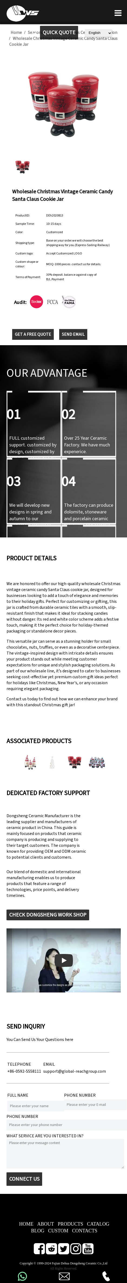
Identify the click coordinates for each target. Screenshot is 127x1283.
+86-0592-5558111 (24, 1071)
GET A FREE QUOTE (33, 334)
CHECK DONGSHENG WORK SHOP (47, 915)
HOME (26, 1224)
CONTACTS (85, 1230)
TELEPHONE (19, 1064)
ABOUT (45, 1224)
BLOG (37, 1230)
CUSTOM (58, 1230)
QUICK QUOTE (59, 32)
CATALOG (98, 1224)
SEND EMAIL (73, 334)
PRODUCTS (70, 1224)
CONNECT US (24, 1179)
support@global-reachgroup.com (74, 1071)
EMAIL (49, 1064)
